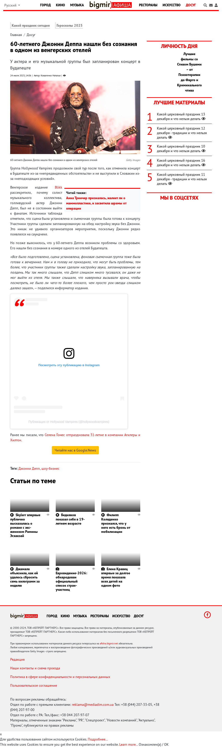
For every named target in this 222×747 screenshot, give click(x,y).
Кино (60, 5)
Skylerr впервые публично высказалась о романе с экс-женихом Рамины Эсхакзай (25, 525)
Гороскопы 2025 (70, 25)
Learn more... (128, 744)
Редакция (17, 659)
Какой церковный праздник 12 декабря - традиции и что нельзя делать (182, 133)
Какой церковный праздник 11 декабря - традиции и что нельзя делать (182, 179)
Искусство (172, 5)
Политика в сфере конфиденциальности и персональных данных (60, 677)
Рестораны (148, 5)
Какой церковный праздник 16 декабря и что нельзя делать (181, 162)
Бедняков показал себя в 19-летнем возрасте (70, 519)
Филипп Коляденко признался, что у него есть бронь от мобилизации (115, 523)
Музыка (77, 5)
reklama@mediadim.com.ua (93, 704)
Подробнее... (98, 739)
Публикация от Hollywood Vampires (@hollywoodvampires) (69, 422)
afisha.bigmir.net (109, 643)
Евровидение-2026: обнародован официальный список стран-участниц (71, 581)
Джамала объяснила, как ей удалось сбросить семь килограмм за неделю (25, 577)
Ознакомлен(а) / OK (154, 744)
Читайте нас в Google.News (75, 450)
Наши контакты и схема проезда (35, 668)
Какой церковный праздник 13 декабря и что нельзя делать (181, 116)
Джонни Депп (29, 468)
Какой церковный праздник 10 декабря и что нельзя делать (181, 148)
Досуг (191, 5)
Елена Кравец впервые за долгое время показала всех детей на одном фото (115, 577)
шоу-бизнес (50, 468)
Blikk (58, 187)
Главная (16, 35)
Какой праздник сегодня (31, 25)
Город (45, 5)
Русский (10, 5)
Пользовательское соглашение (33, 685)
